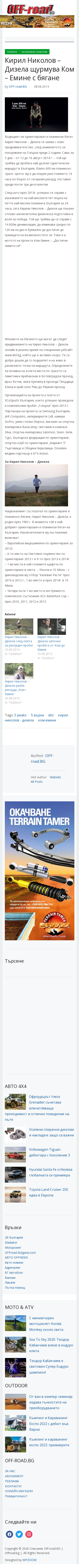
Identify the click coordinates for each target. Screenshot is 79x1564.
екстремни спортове (34, 52)
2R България (14, 1237)
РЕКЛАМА (12, 1481)
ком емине (47, 720)
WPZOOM (29, 1560)
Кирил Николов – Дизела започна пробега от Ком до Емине (51, 643)
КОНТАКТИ (13, 1486)
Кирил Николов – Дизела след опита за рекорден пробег (19, 641)
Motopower (13, 1248)
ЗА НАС (10, 1471)
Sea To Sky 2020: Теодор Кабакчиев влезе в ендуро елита (51, 1345)
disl (51, 715)
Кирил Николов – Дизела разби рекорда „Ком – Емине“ (17, 687)
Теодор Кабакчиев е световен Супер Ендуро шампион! (48, 1366)
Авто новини (14, 1262)
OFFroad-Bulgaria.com (20, 1253)
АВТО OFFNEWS (16, 1257)
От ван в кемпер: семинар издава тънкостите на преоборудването (50, 1402)
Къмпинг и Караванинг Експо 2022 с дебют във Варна (48, 1423)
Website (55, 777)
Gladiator (11, 1242)
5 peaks (20, 715)
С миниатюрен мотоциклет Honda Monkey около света (46, 1324)
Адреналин (12, 1268)
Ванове (10, 1278)
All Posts (37, 782)
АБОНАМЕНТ (14, 1476)
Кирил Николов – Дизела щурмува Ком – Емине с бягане (39, 69)
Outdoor (12, 52)
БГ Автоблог (14, 1273)
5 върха (37, 715)
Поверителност (16, 1496)
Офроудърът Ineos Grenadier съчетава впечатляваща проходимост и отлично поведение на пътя (37, 1108)
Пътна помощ (15, 1288)
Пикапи (10, 1282)
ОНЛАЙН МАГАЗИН (19, 1491)
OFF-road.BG (18, 86)
